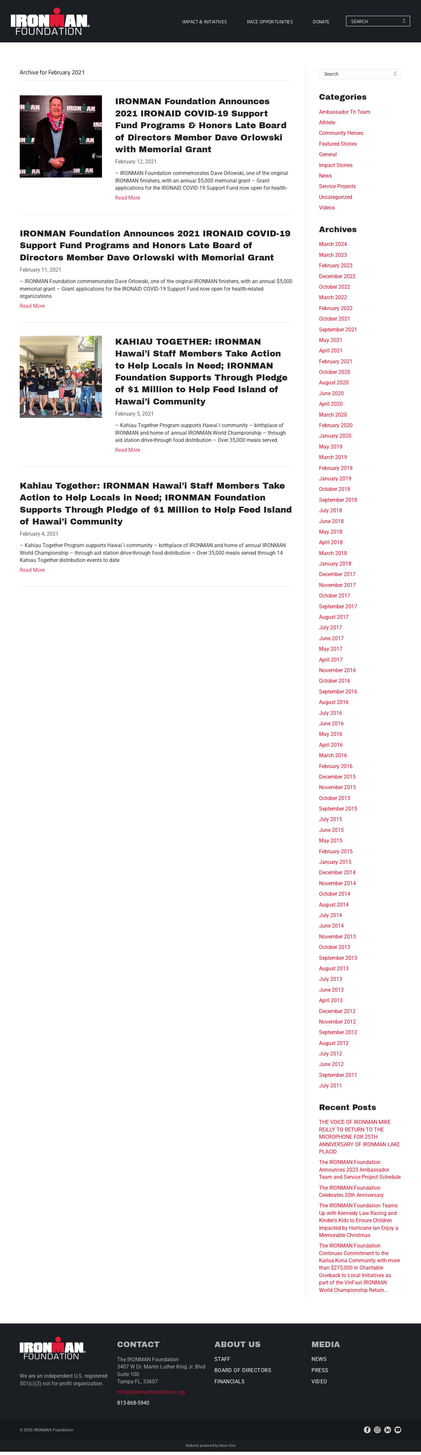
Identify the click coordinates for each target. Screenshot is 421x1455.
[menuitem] (195, 23)
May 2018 (330, 535)
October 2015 (334, 801)
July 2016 (330, 716)
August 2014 (334, 908)
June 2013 (331, 993)
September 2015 (338, 812)
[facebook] (367, 1433)
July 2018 (330, 514)
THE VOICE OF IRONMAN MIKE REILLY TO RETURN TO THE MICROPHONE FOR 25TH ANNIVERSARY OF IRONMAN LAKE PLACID (359, 1140)
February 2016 (336, 769)
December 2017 (337, 578)
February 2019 (336, 471)
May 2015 (330, 844)
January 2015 (335, 865)
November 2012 (337, 1025)
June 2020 (331, 397)
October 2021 (334, 322)
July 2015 (330, 823)
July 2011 (330, 1089)
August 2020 (334, 386)
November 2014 (337, 887)
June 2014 (331, 929)
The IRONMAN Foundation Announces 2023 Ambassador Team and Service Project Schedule (360, 1173)
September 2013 (338, 961)
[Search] (368, 23)
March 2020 (333, 418)
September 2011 (338, 1079)
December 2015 (337, 780)
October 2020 (334, 376)
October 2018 (334, 493)
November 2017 (337, 589)
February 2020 (336, 429)
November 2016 (337, 674)
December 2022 (337, 280)
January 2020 (335, 439)
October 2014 (334, 897)
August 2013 (334, 972)
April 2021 (331, 354)
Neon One (227, 1449)
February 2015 (336, 855)
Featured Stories (338, 147)
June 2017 (331, 642)
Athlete (327, 126)
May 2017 (330, 652)
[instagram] (377, 1433)
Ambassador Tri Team (344, 115)
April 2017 (331, 663)
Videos (327, 211)
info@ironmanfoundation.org (151, 1396)
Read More (127, 201)
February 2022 (336, 312)
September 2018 (338, 503)
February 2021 (336, 365)
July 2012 (330, 1057)
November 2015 (337, 791)
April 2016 (331, 748)
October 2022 (334, 290)
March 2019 (333, 461)
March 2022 (333, 301)
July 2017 (330, 631)
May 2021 (330, 344)
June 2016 (331, 727)
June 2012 (331, 1068)
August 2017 (334, 621)
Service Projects (337, 190)
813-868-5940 (133, 1406)
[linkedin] (387, 1433)
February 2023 (336, 269)
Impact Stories (336, 168)
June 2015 (331, 834)
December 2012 (337, 1014)
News (325, 179)
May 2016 (330, 738)
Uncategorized (335, 201)
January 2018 (335, 567)
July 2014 (330, 919)
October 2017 (334, 599)
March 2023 (333, 258)
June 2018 (331, 524)
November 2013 (337, 940)
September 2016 (338, 695)
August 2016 (334, 706)
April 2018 (331, 546)
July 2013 (330, 983)
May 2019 (330, 450)
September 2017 (338, 610)
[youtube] (397, 1433)
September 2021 (338, 333)
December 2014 (337, 876)
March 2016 (333, 759)
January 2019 (335, 482)
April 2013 (331, 1004)
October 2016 (334, 684)
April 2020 (331, 407)
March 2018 (333, 557)
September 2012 (338, 1036)
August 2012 (334, 1046)
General (328, 158)
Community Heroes (341, 136)
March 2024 (333, 248)
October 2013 (334, 951)
